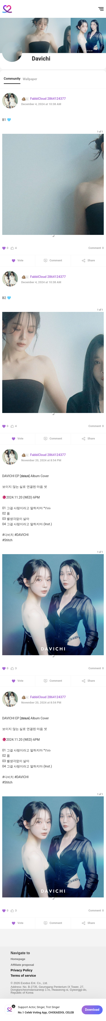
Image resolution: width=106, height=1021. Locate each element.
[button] (53, 235)
